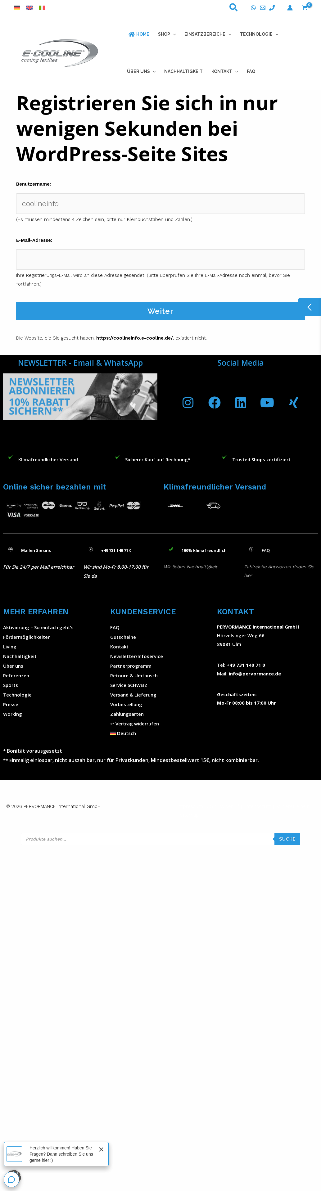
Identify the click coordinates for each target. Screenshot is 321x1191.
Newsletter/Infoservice (136, 656)
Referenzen (16, 675)
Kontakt (119, 646)
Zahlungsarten (127, 714)
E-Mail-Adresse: (34, 240)
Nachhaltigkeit (20, 656)
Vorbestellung (126, 704)
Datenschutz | (258, 806)
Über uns (13, 666)
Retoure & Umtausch (134, 675)
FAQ (115, 627)
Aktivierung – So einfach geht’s (38, 627)
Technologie (17, 695)
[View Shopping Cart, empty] (304, 7)
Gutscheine (123, 637)
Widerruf (229, 806)
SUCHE (287, 839)
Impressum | (192, 806)
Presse (10, 704)
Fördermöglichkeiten (27, 637)
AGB (211, 806)
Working (12, 714)
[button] (233, 8)
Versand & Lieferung (133, 695)
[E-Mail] (262, 8)
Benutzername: (33, 184)
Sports (10, 685)
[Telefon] (272, 8)
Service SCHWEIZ (128, 685)
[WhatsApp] (253, 8)
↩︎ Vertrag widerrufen (134, 723)
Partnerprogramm (130, 666)
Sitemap (189, 815)
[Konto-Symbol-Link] (290, 8)
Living (9, 646)
